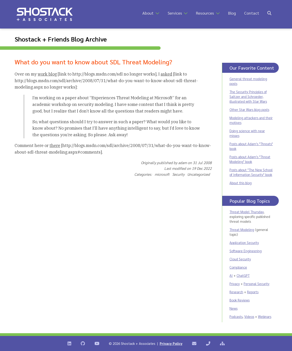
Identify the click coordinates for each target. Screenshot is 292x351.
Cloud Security (240, 259)
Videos (249, 316)
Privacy (234, 283)
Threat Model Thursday (246, 212)
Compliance (238, 267)
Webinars (264, 316)
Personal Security (256, 283)
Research (236, 292)
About (148, 13)
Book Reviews (239, 300)
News (233, 308)
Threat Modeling (241, 229)
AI (231, 275)
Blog (232, 13)
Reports (252, 292)
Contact (251, 13)
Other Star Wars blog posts (249, 109)
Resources (205, 13)
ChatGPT (243, 275)
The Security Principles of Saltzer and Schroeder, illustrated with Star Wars (248, 96)
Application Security (244, 242)
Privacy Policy (171, 343)
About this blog (240, 183)
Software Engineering (245, 251)
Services (175, 13)
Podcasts (235, 316)
